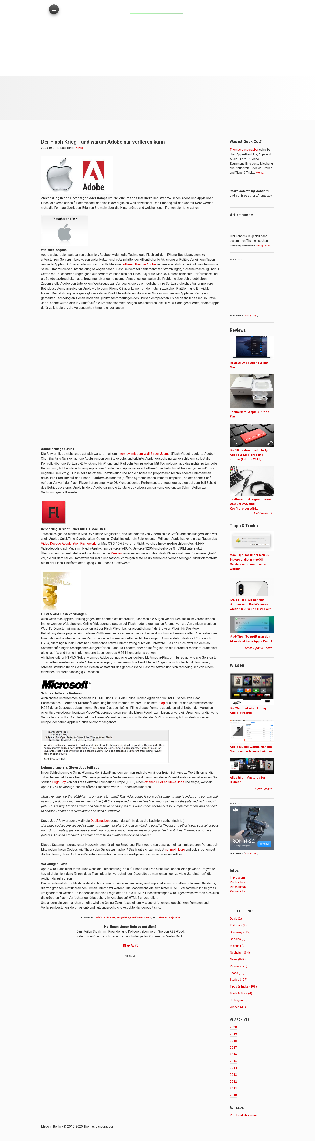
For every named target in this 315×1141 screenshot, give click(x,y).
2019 (233, 1034)
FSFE (112, 917)
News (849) (238, 959)
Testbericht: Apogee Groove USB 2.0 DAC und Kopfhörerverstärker (250, 503)
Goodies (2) (237, 939)
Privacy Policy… (263, 245)
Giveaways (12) (240, 932)
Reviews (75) (238, 966)
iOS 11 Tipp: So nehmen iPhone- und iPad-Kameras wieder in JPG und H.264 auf (250, 604)
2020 (233, 1027)
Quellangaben (100, 821)
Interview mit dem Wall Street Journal (144, 454)
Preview (117, 553)
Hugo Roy (59, 782)
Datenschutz (238, 887)
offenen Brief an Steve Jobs (164, 782)
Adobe (99, 917)
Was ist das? (250, 315)
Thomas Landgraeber (169, 917)
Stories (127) (239, 979)
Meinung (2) (238, 946)
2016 (233, 1054)
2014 (233, 1068)
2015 (233, 1061)
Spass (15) (237, 973)
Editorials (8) (238, 925)
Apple (106, 917)
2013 (233, 1075)
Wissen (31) (238, 1007)
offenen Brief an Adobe (139, 264)
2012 (233, 1081)
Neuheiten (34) (240, 952)
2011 (233, 1088)
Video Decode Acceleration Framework (68, 543)
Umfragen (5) (239, 1000)
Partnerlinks (237, 891)
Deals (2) (236, 918)
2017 (233, 1047)
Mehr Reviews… (263, 513)
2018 (233, 1041)
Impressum (237, 877)
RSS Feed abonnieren (244, 1115)
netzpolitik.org (175, 849)
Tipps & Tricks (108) (243, 986)
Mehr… (259, 172)
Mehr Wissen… (264, 789)
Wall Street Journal (141, 917)
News (79, 148)
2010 (233, 1095)
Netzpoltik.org (123, 917)
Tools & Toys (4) (241, 993)
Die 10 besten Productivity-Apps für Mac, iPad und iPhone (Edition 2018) (249, 454)
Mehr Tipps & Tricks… (259, 648)
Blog (161, 703)
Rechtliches (237, 882)
